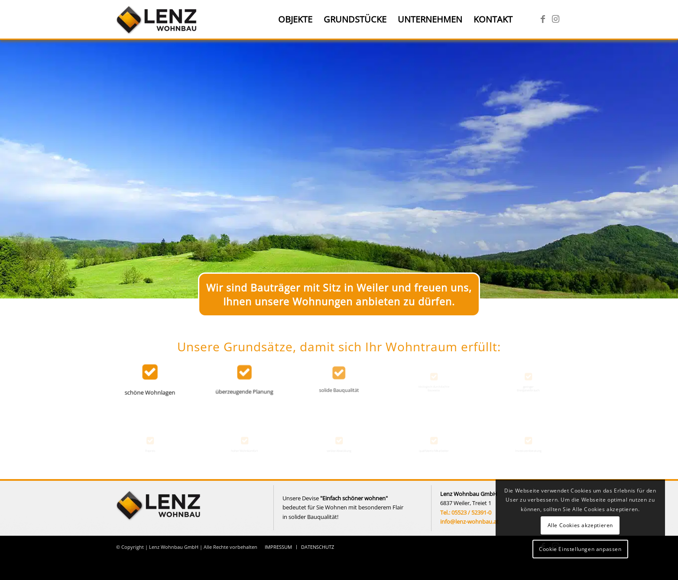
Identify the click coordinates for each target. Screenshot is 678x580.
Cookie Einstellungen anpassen (580, 549)
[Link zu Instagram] (555, 19)
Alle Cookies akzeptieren (580, 525)
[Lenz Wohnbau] (157, 19)
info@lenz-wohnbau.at (469, 521)
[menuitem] (295, 19)
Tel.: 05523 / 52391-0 (465, 512)
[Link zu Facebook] (542, 19)
